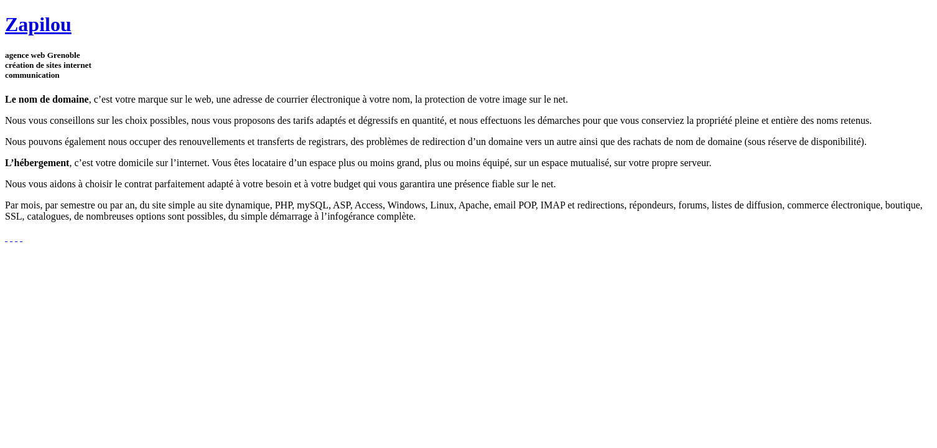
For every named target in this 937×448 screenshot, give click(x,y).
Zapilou (38, 24)
